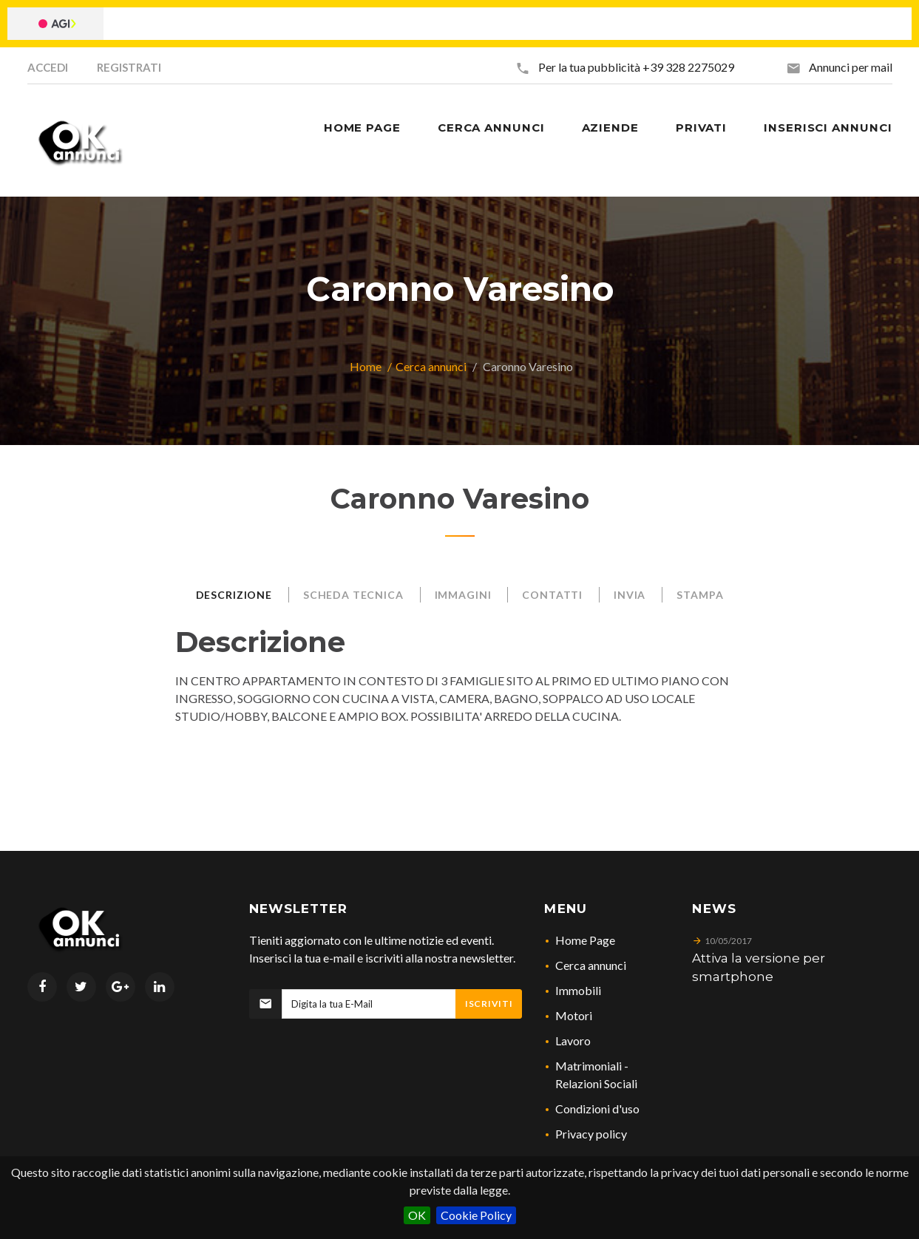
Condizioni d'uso (597, 1108)
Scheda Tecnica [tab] (353, 594)
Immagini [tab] (463, 594)
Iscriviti (488, 1003)
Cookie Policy (476, 1215)
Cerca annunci (431, 366)
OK (417, 1215)
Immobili (578, 990)
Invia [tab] (629, 594)
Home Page (585, 940)
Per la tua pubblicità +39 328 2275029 (636, 67)
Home (365, 366)
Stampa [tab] (699, 594)
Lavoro (573, 1040)
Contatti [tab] (552, 594)
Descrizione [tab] (234, 594)
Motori (573, 1015)
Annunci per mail (850, 67)
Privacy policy (591, 1134)
